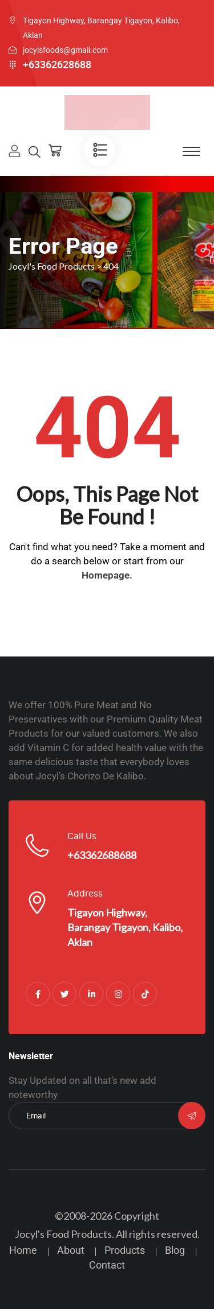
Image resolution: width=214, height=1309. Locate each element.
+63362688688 (101, 855)
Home (23, 1250)
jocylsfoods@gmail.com (65, 50)
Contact (107, 1265)
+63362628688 (57, 64)
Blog (175, 1250)
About (70, 1250)
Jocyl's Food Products (63, 1234)
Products (124, 1250)
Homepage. (107, 575)
